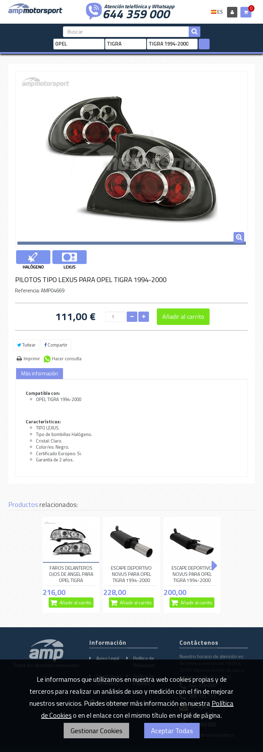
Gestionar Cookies (96, 730)
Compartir (55, 344)
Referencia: (27, 290)
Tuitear (26, 344)
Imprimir (32, 358)
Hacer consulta (67, 358)
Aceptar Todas (172, 730)
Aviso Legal (107, 658)
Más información (39, 373)
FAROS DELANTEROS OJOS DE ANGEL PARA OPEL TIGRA (71, 574)
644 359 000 (136, 13)
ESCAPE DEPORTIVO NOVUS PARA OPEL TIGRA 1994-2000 (131, 574)
